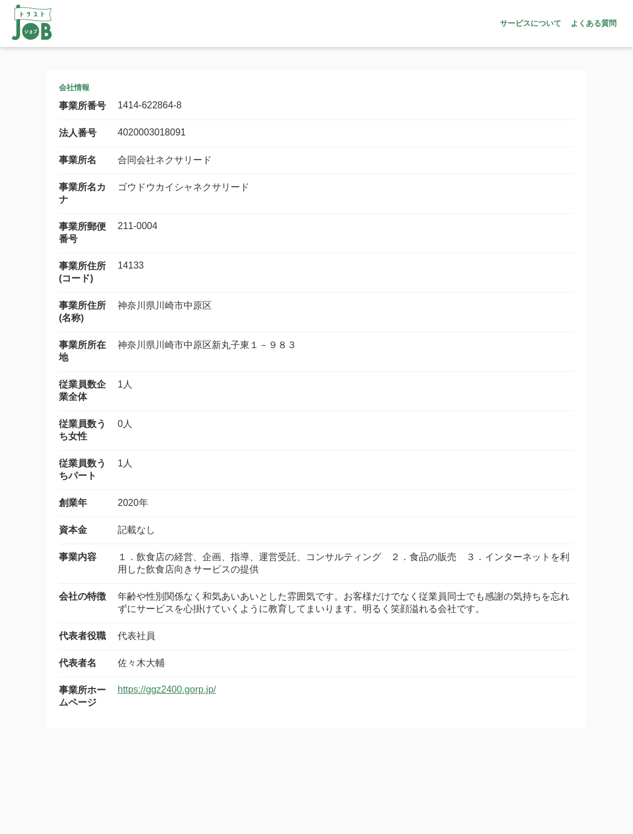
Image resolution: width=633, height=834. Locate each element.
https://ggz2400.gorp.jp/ (167, 689)
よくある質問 (594, 23)
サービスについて (530, 23)
